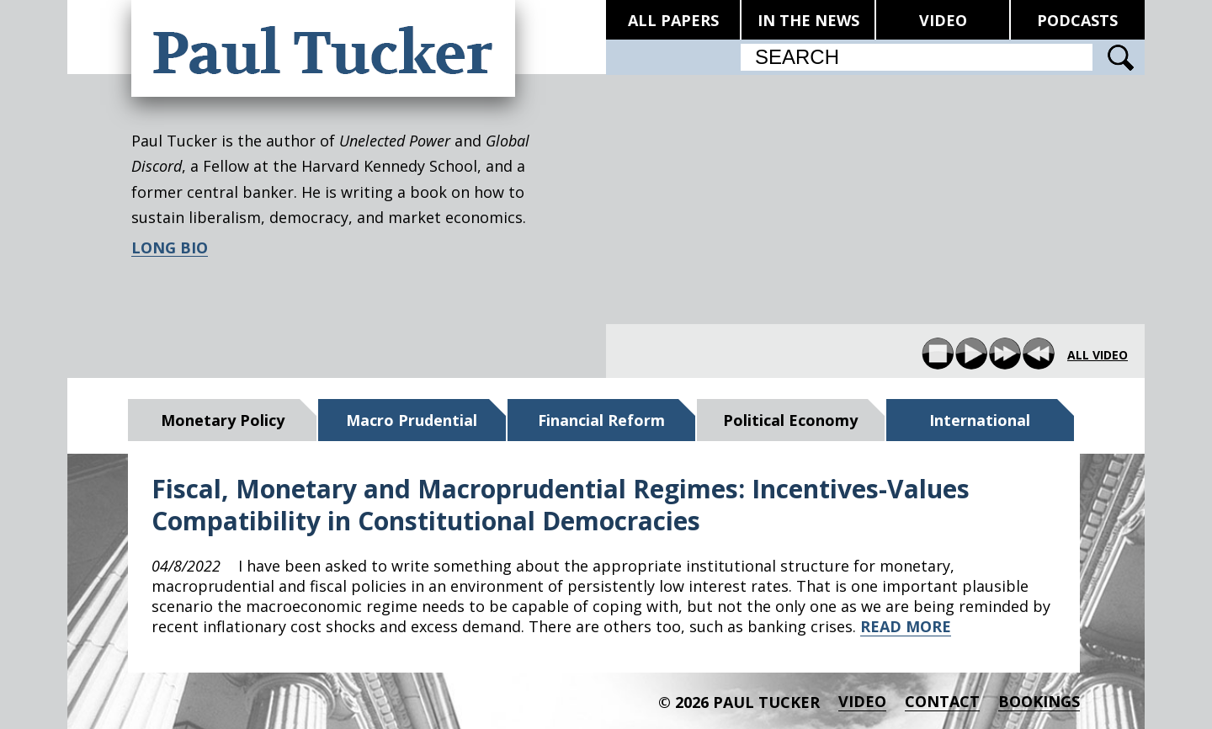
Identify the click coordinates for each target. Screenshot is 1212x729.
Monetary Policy (222, 420)
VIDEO (943, 20)
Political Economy (790, 420)
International (979, 420)
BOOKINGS (1039, 701)
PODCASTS (1077, 20)
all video (1097, 355)
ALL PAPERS (673, 20)
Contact (942, 701)
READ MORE (905, 626)
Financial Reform (601, 420)
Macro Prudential (411, 420)
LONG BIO (169, 248)
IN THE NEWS (808, 20)
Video (862, 701)
